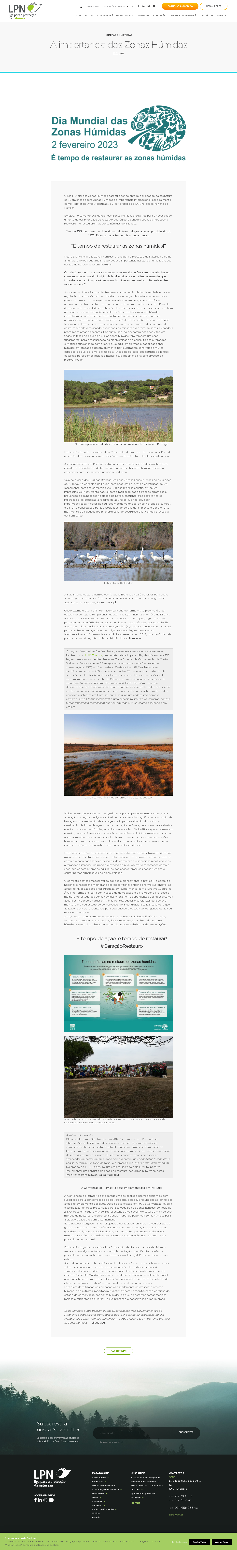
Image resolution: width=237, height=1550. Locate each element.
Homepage (111, 35)
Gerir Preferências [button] (179, 1542)
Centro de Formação (183, 16)
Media (121, 6)
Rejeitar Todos (199, 1542)
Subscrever (181, 1432)
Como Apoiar (99, 1477)
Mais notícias (119, 1350)
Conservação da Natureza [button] (115, 16)
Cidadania (97, 1501)
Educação (97, 1505)
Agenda (221, 16)
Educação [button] (159, 16)
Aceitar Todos (221, 1542)
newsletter (213, 6)
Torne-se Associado (179, 6)
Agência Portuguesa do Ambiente (143, 1495)
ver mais (135, 1502)
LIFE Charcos (93, 655)
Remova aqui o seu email (111, 1441)
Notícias (207, 16)
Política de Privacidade (103, 1485)
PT (128, 6)
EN (131, 6)
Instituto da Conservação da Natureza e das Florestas (145, 1479)
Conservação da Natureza (105, 1489)
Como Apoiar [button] (84, 16)
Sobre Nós (92, 6)
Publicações (108, 6)
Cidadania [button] (142, 16)
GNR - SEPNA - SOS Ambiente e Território (147, 1487)
